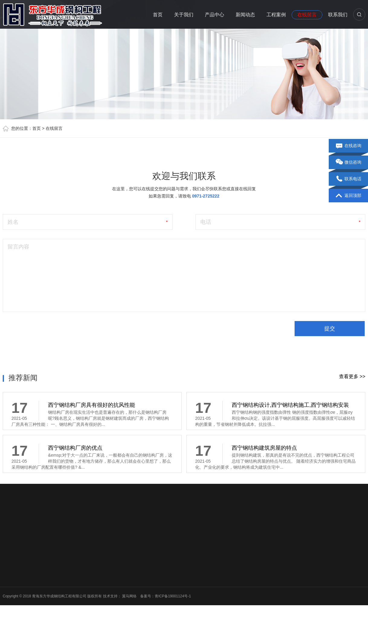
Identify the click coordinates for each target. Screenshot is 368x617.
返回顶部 (348, 195)
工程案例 (276, 14)
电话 (205, 222)
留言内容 (18, 247)
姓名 (13, 222)
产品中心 (214, 14)
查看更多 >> (352, 376)
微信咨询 (348, 162)
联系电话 (348, 179)
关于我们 (183, 14)
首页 (158, 14)
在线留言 (307, 14)
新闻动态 (245, 14)
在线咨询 (348, 145)
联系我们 (337, 14)
